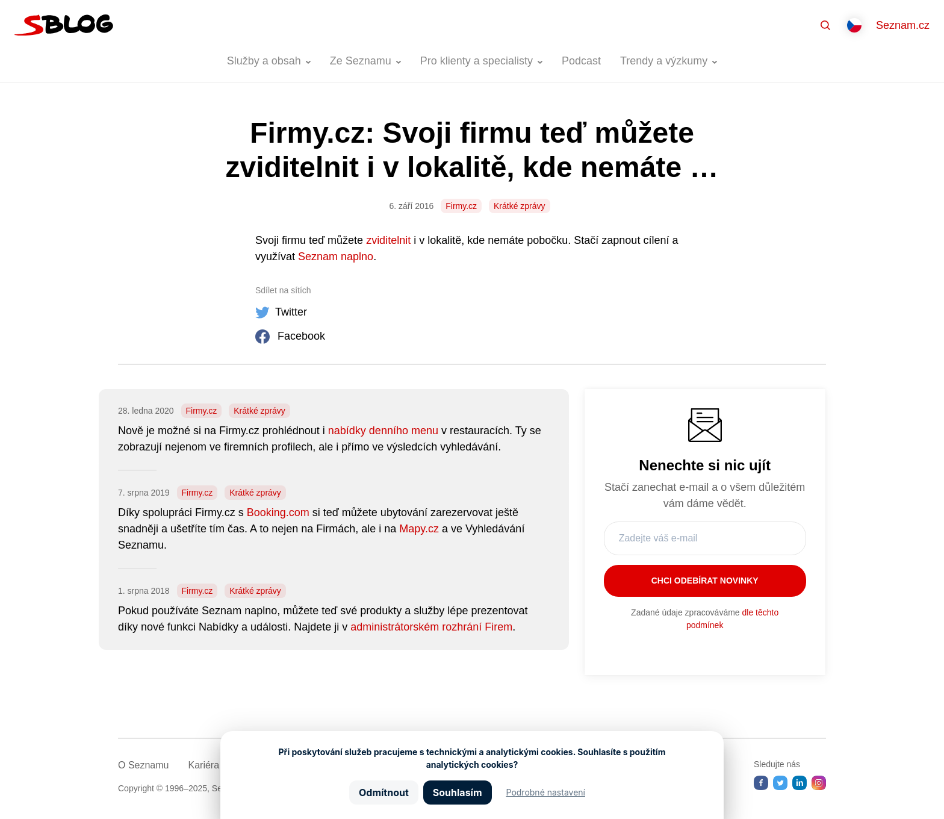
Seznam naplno (335, 257)
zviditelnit (388, 240)
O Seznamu (143, 765)
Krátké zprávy (519, 206)
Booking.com (278, 512)
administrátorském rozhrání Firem (431, 627)
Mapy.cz (419, 529)
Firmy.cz (461, 206)
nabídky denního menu (383, 431)
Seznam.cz (903, 25)
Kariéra (203, 765)
